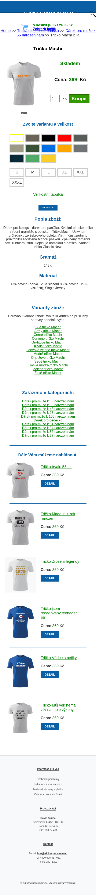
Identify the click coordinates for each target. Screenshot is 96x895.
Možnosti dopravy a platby (48, 789)
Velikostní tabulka (48, 194)
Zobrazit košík (44, 29)
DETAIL (49, 483)
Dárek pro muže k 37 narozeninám (48, 435)
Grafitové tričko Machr (48, 342)
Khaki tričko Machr (48, 346)
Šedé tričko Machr (48, 361)
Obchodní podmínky (48, 779)
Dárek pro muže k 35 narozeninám (48, 405)
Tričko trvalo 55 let (56, 467)
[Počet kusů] (55, 98)
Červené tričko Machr (48, 338)
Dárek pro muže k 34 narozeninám (48, 428)
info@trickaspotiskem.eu (52, 853)
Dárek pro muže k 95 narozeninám (48, 412)
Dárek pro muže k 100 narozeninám (48, 416)
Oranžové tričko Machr (48, 357)
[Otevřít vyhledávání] (93, 16)
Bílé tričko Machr (47, 327)
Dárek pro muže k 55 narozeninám (48, 401)
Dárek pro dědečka (48, 420)
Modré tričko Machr (48, 354)
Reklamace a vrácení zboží (48, 784)
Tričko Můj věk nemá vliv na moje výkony (58, 707)
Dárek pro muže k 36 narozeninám (48, 432)
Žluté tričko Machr (47, 373)
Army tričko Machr (48, 331)
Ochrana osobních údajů (48, 794)
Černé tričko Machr (48, 335)
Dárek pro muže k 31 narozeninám (48, 424)
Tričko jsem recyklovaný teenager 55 (59, 613)
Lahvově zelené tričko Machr (48, 350)
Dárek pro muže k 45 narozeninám (48, 409)
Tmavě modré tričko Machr (48, 365)
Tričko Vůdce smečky (59, 658)
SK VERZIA (47, 207)
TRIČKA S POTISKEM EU (48, 13)
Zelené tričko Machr (48, 369)
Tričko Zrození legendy (60, 561)
